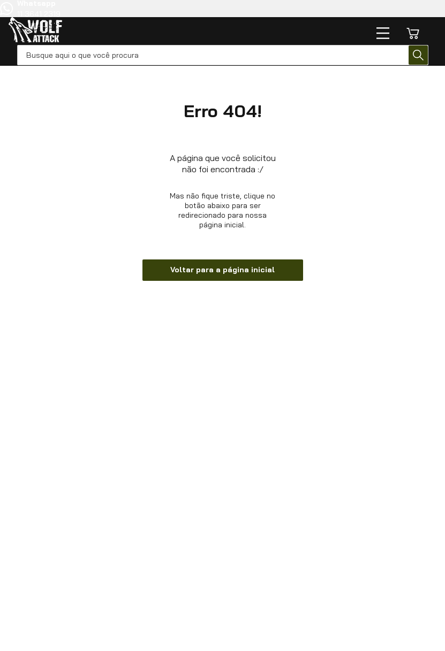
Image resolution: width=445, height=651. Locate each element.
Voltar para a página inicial (222, 269)
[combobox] (222, 55)
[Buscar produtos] (418, 55)
